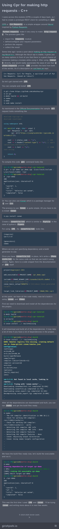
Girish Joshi (34, 515)
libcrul (50, 24)
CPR (4, 24)
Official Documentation (30, 109)
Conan (23, 201)
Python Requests (19, 27)
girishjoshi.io (9, 526)
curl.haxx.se (38, 68)
